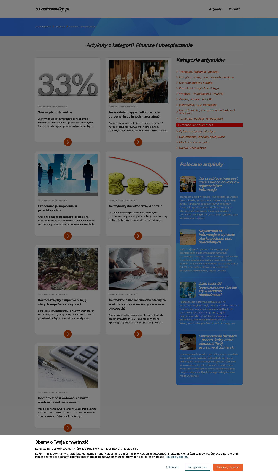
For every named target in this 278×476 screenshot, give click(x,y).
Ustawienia (172, 467)
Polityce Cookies (176, 457)
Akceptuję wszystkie (228, 467)
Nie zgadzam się (197, 467)
